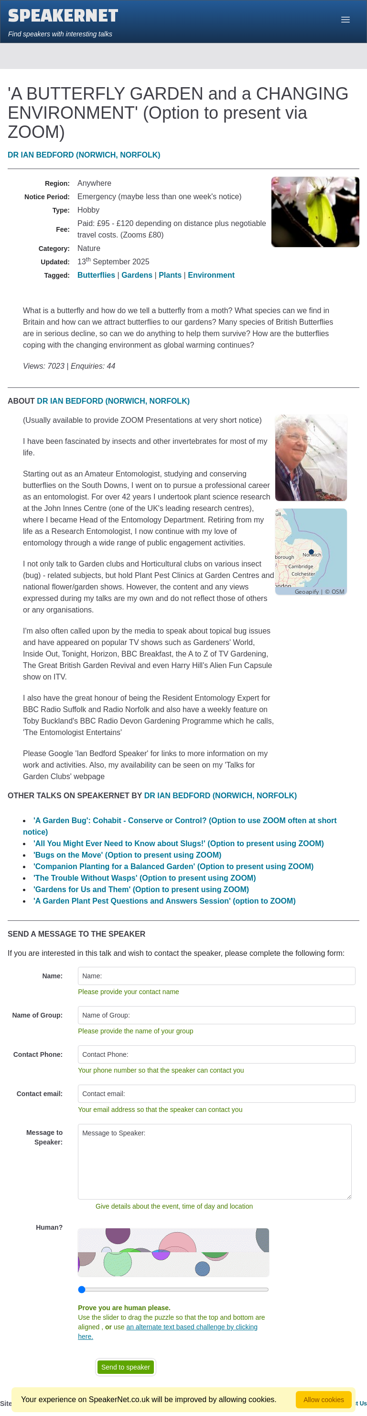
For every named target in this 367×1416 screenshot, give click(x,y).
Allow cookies (323, 1400)
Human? (49, 1227)
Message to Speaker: (44, 1137)
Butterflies (96, 275)
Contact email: (40, 1094)
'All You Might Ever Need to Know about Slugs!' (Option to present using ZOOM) (178, 843)
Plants (170, 275)
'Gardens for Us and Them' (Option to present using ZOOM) (141, 889)
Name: (52, 976)
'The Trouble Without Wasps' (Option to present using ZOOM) (144, 878)
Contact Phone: (38, 1054)
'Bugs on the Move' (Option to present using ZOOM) (127, 855)
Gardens (136, 275)
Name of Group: (37, 1015)
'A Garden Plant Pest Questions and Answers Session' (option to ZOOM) (164, 901)
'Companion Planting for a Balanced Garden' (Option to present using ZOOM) (173, 866)
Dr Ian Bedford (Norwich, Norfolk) (84, 155)
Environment (211, 275)
